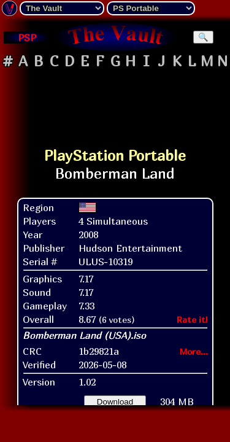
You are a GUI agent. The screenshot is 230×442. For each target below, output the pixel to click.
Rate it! (192, 319)
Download (115, 401)
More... (194, 351)
